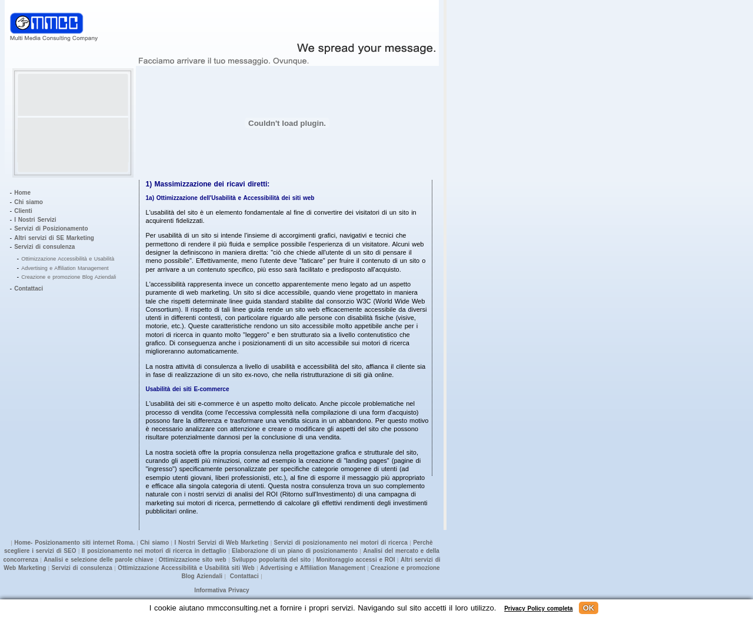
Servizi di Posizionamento (51, 228)
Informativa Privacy (221, 590)
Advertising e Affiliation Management (64, 268)
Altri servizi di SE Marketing (54, 238)
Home (22, 192)
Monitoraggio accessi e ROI (355, 559)
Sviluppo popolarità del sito (271, 559)
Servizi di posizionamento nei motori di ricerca (341, 542)
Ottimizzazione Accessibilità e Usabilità (67, 259)
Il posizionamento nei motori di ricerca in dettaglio (154, 551)
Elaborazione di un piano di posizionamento (295, 551)
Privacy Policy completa (538, 608)
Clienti (23, 211)
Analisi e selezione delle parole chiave (98, 559)
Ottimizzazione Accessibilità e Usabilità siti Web (185, 568)
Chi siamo (28, 202)
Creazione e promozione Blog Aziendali (68, 277)
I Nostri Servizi (35, 219)
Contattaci (28, 288)
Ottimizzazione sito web (192, 559)
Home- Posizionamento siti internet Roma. (74, 542)
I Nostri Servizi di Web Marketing (221, 542)
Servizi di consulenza (44, 247)
